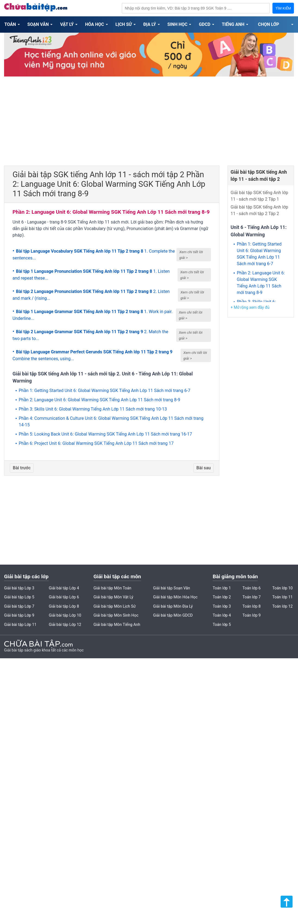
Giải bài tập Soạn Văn (171, 588)
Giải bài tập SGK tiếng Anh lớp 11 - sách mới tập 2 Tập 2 (259, 210)
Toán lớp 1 (222, 588)
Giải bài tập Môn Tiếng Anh (117, 624)
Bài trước (22, 467)
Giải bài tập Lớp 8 (64, 606)
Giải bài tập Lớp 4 (64, 588)
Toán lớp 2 (222, 597)
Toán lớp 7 (252, 597)
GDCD (204, 24)
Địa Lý (149, 24)
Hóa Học (94, 24)
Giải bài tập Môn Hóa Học (175, 597)
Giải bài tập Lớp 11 (20, 624)
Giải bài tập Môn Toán (112, 588)
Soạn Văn (38, 24)
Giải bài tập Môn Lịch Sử (115, 606)
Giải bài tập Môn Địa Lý (173, 606)
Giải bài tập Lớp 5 (19, 597)
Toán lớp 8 (252, 606)
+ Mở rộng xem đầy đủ (250, 307)
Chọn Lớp (268, 24)
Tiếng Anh (233, 24)
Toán (10, 24)
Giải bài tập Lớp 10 (65, 615)
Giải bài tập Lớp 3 (19, 588)
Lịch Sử (124, 24)
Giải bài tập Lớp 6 (64, 597)
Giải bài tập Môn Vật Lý (113, 597)
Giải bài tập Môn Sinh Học (116, 615)
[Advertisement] (149, 119)
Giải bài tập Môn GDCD (173, 615)
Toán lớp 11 (282, 597)
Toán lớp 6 (252, 588)
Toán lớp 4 (222, 615)
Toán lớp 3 (222, 606)
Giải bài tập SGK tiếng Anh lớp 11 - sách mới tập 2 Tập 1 (259, 196)
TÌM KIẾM (283, 8)
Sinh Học (177, 24)
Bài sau (203, 467)
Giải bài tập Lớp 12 (65, 624)
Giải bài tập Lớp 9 (19, 615)
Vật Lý (67, 24)
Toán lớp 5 (222, 624)
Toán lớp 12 (282, 606)
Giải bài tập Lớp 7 (19, 606)
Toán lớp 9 (252, 615)
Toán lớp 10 (282, 588)
